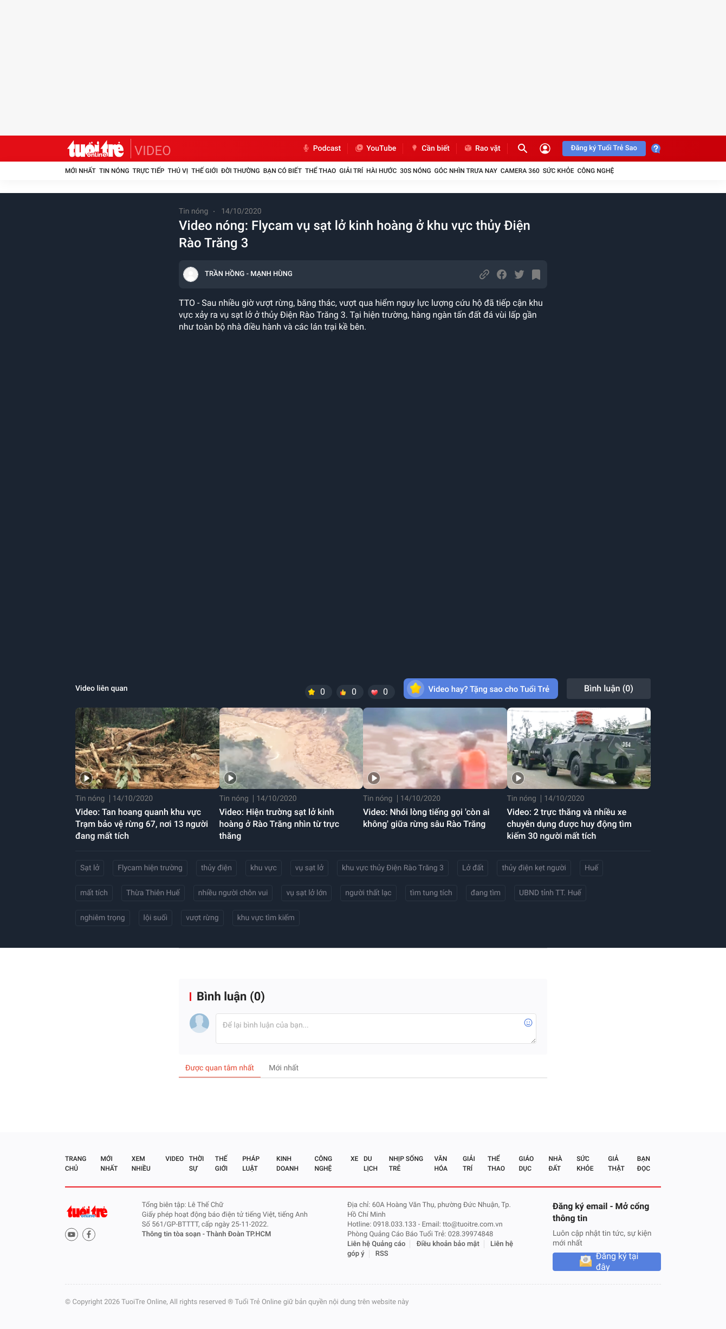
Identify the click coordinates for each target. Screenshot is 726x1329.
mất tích (94, 893)
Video (174, 1159)
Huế (591, 868)
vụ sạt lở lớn (306, 893)
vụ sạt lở (309, 868)
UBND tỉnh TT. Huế (550, 893)
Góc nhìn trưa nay (466, 171)
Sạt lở (89, 868)
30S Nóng (415, 171)
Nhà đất (555, 1163)
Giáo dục (526, 1163)
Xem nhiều (141, 1163)
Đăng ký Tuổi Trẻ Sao (604, 148)
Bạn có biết (282, 171)
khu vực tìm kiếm (266, 918)
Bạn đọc (643, 1163)
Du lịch (371, 1163)
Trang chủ (75, 1163)
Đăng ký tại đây (617, 1262)
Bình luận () (608, 688)
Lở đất (473, 868)
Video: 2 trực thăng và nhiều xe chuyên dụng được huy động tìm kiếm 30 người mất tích (569, 824)
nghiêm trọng (102, 918)
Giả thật (616, 1163)
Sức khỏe (558, 171)
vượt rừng (202, 918)
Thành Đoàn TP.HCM (238, 1234)
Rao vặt (482, 148)
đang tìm (486, 893)
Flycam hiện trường (150, 868)
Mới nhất (80, 171)
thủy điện (216, 868)
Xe (354, 1159)
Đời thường (240, 171)
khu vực (263, 868)
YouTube (375, 148)
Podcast (321, 148)
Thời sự (196, 1163)
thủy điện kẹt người (534, 868)
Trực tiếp (149, 171)
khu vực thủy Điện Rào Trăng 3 (393, 868)
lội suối (156, 918)
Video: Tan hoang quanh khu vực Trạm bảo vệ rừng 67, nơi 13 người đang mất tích (141, 824)
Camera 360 (520, 171)
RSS (381, 1254)
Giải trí (351, 171)
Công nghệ (595, 171)
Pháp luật (251, 1163)
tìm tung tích (431, 893)
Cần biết (430, 148)
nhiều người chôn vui (233, 893)
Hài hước (381, 171)
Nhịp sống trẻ (406, 1163)
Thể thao (320, 171)
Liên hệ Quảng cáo (376, 1244)
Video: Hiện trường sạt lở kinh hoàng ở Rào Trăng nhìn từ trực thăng (279, 824)
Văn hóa (441, 1163)
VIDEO (152, 150)
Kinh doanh (287, 1163)
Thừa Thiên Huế (153, 893)
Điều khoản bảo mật (448, 1244)
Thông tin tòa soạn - (174, 1234)
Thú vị (177, 171)
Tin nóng (114, 171)
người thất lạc (368, 893)
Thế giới (204, 171)
